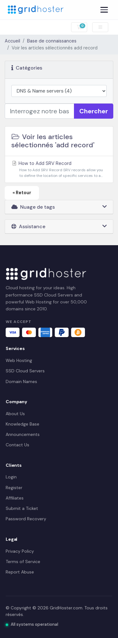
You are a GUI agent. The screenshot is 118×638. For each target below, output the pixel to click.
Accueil (12, 41)
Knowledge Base (22, 424)
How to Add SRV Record (59, 169)
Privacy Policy (20, 551)
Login (11, 477)
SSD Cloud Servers (25, 371)
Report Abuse (20, 572)
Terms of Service (23, 561)
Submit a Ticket (22, 508)
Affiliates (15, 498)
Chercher (93, 111)
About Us (15, 413)
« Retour (22, 192)
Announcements (23, 434)
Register (14, 487)
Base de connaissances (51, 41)
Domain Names (21, 381)
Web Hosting (19, 360)
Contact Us (17, 445)
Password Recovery (26, 519)
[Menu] (104, 9)
